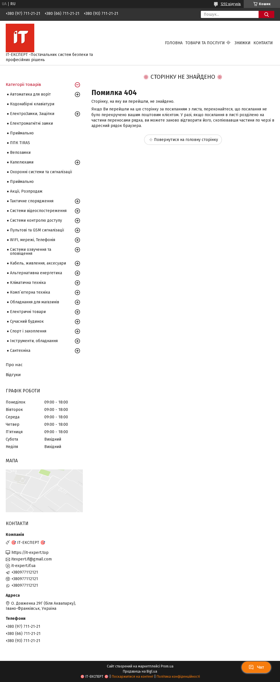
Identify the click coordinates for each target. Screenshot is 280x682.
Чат (256, 667)
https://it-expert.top (30, 552)
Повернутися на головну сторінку (186, 139)
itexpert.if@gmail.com (31, 559)
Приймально (22, 133)
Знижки (243, 43)
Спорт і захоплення (28, 331)
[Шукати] (266, 14)
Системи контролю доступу (36, 220)
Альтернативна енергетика (36, 273)
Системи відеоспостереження (38, 210)
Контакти (263, 43)
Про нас (14, 364)
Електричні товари (28, 311)
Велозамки (20, 152)
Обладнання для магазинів (34, 302)
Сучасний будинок (27, 321)
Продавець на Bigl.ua (140, 671)
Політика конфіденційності (178, 677)
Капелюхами (21, 162)
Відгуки (13, 374)
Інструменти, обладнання (34, 340)
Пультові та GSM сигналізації (37, 230)
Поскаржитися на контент (132, 677)
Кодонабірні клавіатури (32, 104)
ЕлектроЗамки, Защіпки (32, 113)
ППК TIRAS (20, 142)
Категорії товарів (23, 84)
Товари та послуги (205, 43)
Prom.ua (167, 666)
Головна (174, 43)
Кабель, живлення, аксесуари (38, 263)
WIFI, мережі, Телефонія (32, 239)
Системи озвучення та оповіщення (30, 251)
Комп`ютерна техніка (30, 292)
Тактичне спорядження (31, 201)
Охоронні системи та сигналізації (41, 172)
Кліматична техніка (28, 282)
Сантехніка (20, 350)
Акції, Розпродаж (26, 191)
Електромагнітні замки (31, 123)
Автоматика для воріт (30, 94)
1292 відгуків (231, 4)
